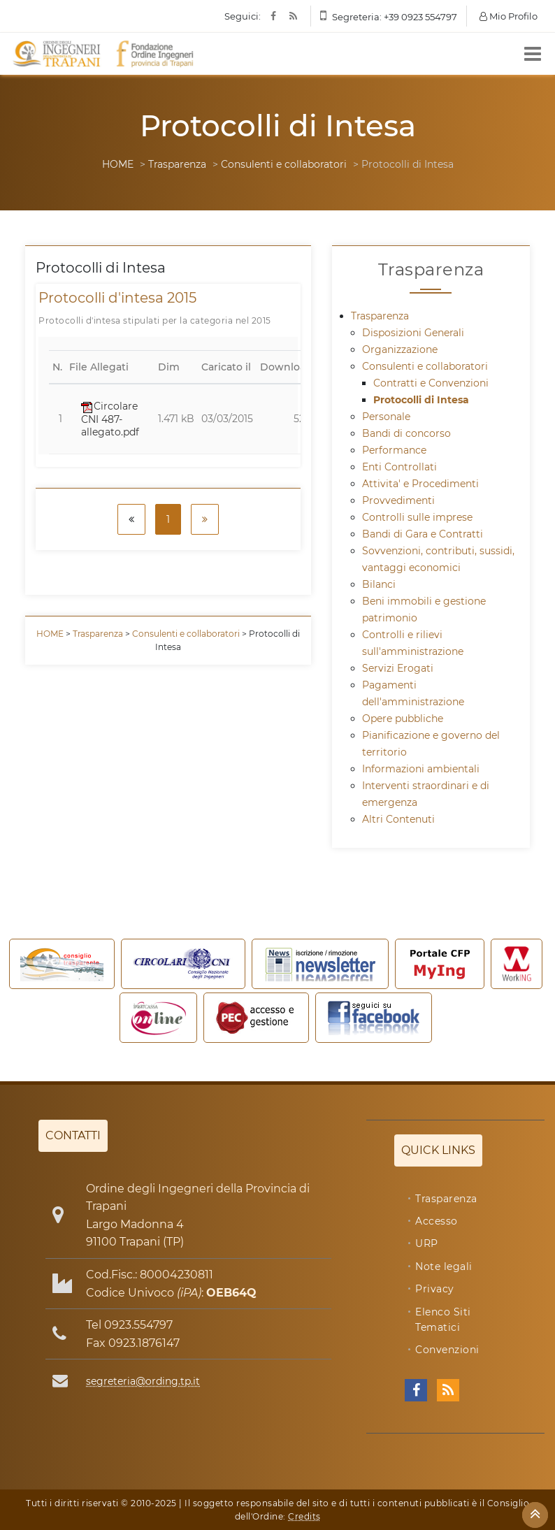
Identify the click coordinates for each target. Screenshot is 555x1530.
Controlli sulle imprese (417, 517)
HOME (118, 164)
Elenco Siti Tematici (443, 1320)
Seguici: (242, 16)
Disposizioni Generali (413, 332)
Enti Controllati (399, 467)
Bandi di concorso (406, 433)
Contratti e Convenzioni (431, 383)
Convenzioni (447, 1349)
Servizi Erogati (397, 668)
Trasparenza (177, 164)
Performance (394, 450)
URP (426, 1243)
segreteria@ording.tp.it (143, 1381)
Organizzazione (400, 349)
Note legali (444, 1266)
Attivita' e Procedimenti (420, 483)
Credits (304, 1516)
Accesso (436, 1221)
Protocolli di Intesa (421, 400)
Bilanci (379, 584)
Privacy (434, 1289)
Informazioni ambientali (421, 769)
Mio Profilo (508, 16)
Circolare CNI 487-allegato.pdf (110, 419)
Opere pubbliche (402, 718)
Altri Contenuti (398, 819)
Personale (386, 416)
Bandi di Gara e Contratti (422, 534)
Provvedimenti (398, 500)
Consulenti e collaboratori (284, 164)
